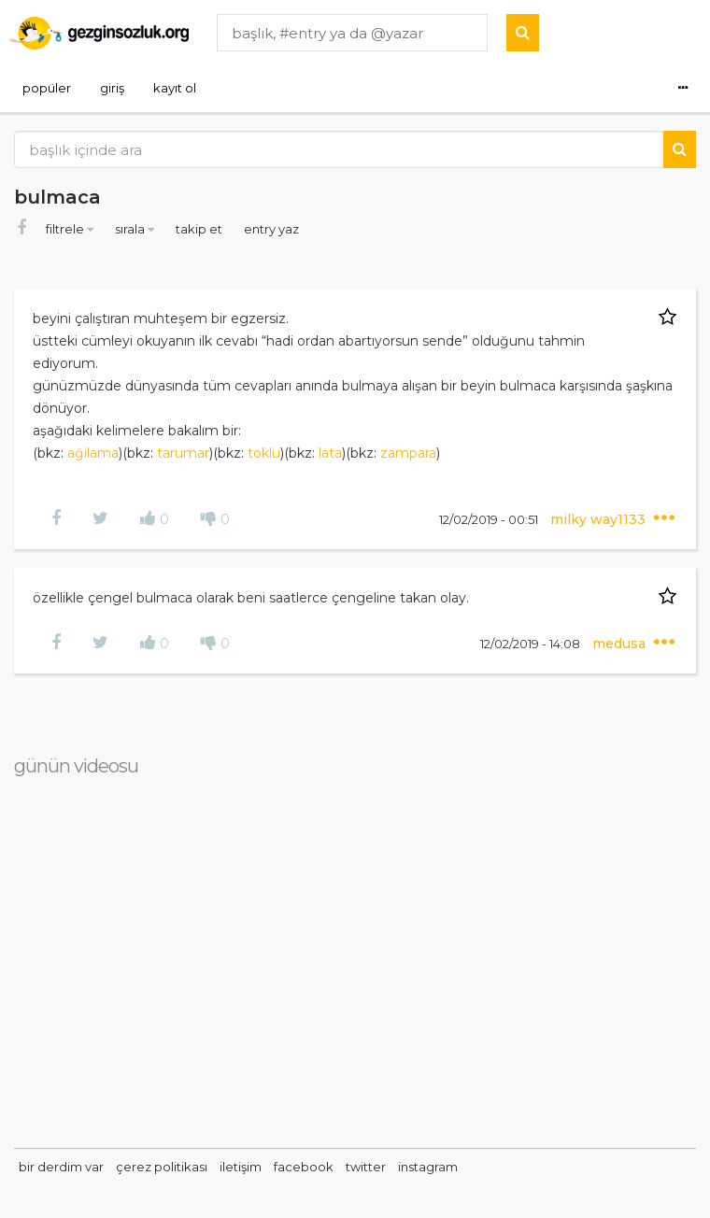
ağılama (93, 453)
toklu (264, 453)
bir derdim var (61, 1166)
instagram (428, 1166)
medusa (620, 643)
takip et (200, 228)
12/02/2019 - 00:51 (490, 519)
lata (330, 453)
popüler (46, 87)
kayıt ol (174, 87)
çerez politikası (161, 1166)
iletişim (241, 1166)
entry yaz (271, 228)
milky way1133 (599, 519)
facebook (304, 1166)
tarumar (183, 453)
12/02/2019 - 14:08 (531, 643)
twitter (366, 1166)
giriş (112, 87)
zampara (408, 453)
